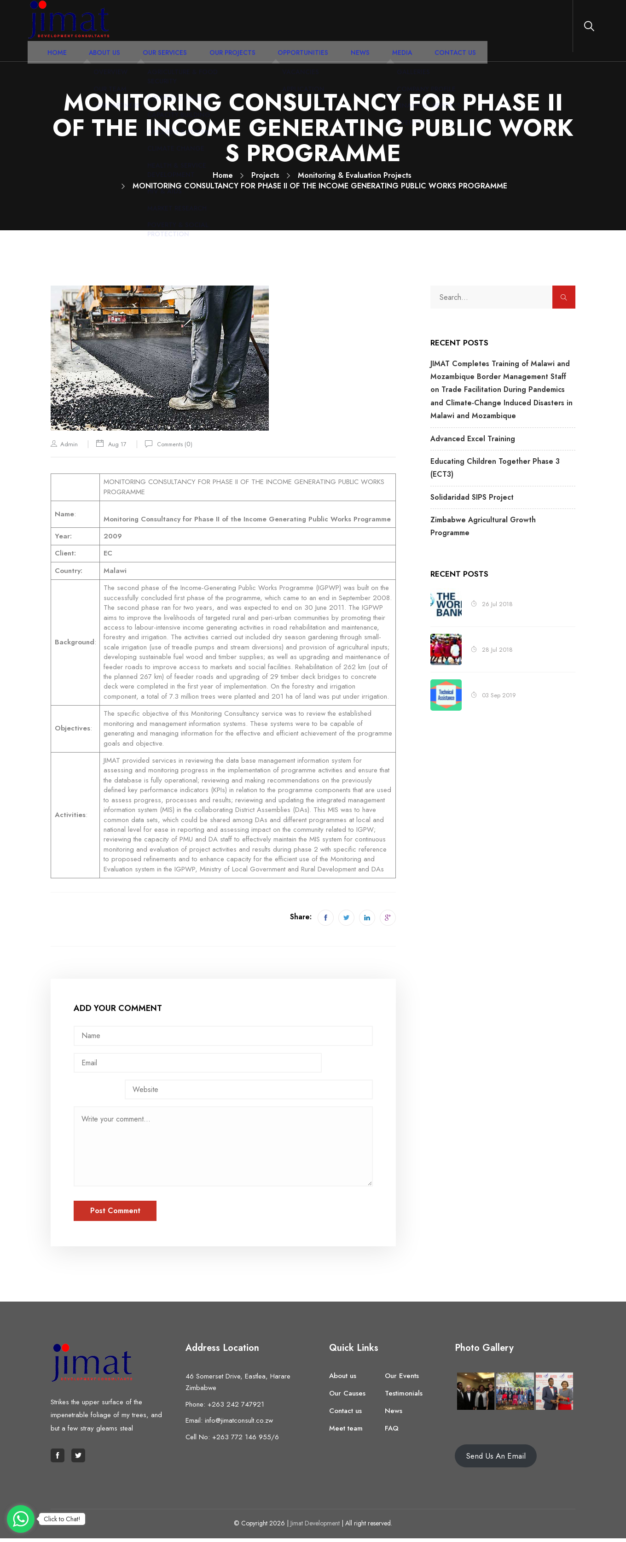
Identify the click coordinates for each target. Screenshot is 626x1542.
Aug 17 (119, 443)
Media (427, 29)
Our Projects (285, 29)
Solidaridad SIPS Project (467, 473)
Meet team (346, 1432)
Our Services (227, 29)
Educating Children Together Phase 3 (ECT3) (499, 451)
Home (135, 29)
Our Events (402, 1379)
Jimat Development (315, 1527)
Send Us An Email (496, 1459)
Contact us (345, 1414)
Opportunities (344, 29)
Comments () (182, 443)
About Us (175, 29)
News (393, 29)
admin (69, 444)
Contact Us (473, 29)
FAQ (392, 1432)
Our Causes (347, 1397)
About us (342, 1379)
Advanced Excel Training (468, 430)
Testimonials (404, 1397)
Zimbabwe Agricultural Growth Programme (497, 494)
